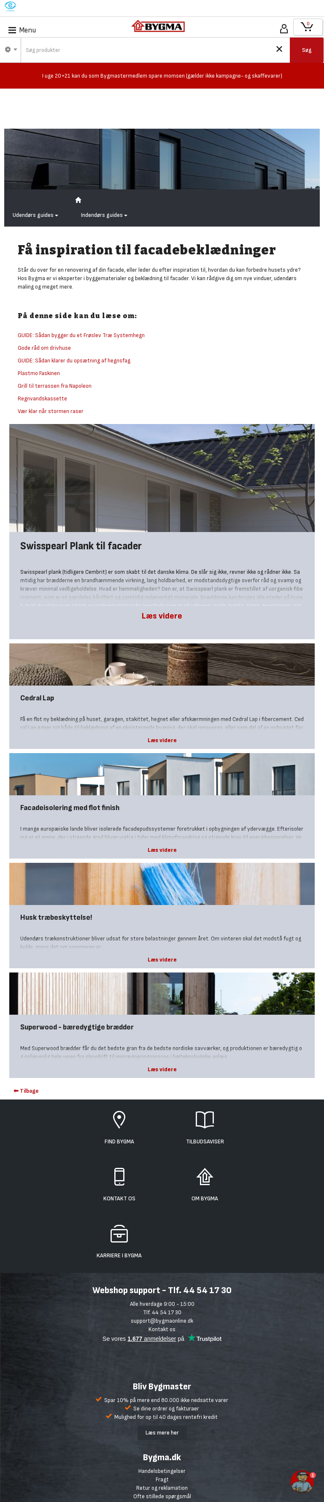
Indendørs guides (104, 215)
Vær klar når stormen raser (51, 411)
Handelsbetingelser (162, 1471)
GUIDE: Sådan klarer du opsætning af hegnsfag (74, 360)
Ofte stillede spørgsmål (162, 1496)
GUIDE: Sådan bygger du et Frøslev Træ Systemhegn (81, 335)
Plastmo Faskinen (39, 373)
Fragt (162, 1479)
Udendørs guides (35, 215)
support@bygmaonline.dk (162, 1320)
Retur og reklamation (162, 1487)
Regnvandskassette (42, 398)
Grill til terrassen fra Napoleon (55, 385)
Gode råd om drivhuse (44, 347)
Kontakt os (162, 1329)
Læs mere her (162, 1432)
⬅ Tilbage (26, 1090)
